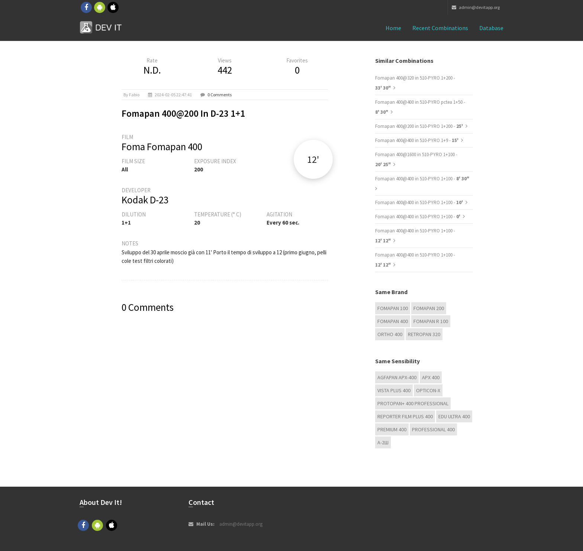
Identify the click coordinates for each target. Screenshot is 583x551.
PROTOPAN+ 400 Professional (412, 403)
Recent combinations (440, 28)
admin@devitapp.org (476, 7)
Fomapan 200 (428, 308)
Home (393, 28)
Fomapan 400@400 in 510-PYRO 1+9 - (417, 140)
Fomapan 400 (392, 321)
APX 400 (430, 377)
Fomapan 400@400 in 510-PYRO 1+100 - (422, 178)
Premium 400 (391, 429)
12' (313, 159)
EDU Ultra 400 (454, 416)
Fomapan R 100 (430, 321)
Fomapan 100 (392, 308)
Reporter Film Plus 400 (405, 416)
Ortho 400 (389, 334)
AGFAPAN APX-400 (396, 377)
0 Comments (219, 94)
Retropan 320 (424, 334)
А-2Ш (383, 442)
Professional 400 (433, 429)
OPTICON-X (428, 390)
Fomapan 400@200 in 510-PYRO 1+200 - (419, 126)
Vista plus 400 (393, 390)
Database (491, 28)
